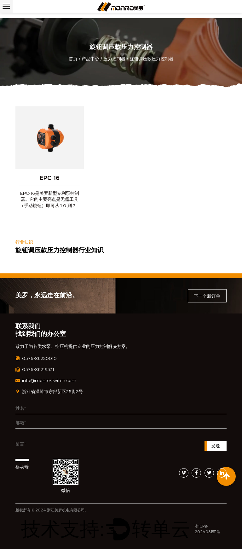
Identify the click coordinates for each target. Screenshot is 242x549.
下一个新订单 (207, 296)
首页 (73, 59)
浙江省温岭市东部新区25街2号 (49, 391)
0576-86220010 (36, 358)
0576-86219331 (34, 369)
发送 (215, 446)
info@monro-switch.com (45, 380)
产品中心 (90, 59)
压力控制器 (114, 59)
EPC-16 (49, 178)
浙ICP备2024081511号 (207, 529)
